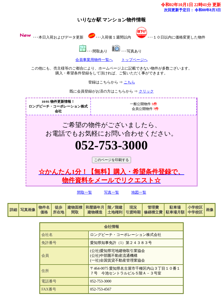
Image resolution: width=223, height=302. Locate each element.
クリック (146, 91)
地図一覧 (138, 192)
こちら (129, 82)
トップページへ (134, 60)
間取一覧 (84, 192)
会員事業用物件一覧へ (94, 60)
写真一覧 (111, 192)
